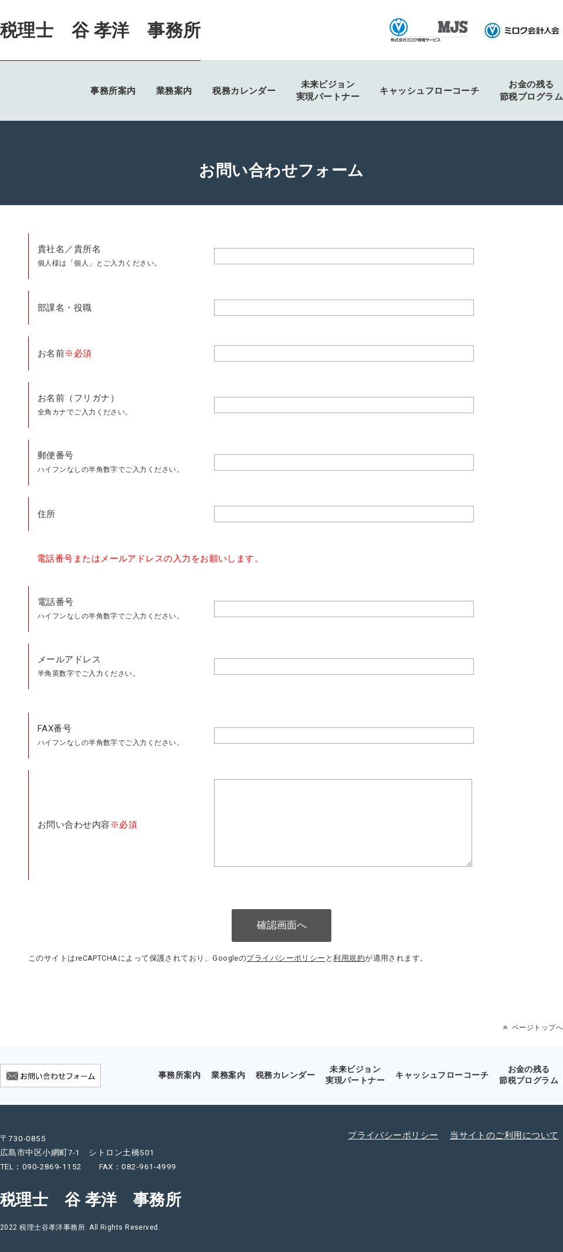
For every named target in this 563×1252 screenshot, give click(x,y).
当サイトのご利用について (504, 1155)
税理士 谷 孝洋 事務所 (100, 30)
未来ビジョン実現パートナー (327, 90)
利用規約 (349, 978)
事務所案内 (112, 91)
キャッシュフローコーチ (429, 91)
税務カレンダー (244, 91)
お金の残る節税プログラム (531, 90)
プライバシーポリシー (285, 978)
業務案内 (174, 91)
